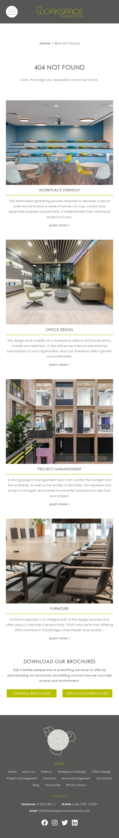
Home (45, 43)
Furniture (49, 778)
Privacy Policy (76, 785)
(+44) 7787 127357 (85, 804)
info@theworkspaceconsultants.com (64, 810)
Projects (46, 771)
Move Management (76, 778)
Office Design (101, 771)
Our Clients (104, 778)
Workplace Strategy (72, 771)
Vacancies (52, 785)
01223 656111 (46, 804)
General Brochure (31, 693)
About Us (28, 771)
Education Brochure (87, 693)
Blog (36, 785)
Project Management (22, 778)
